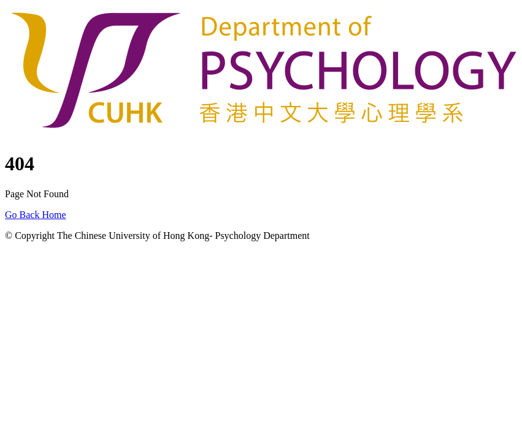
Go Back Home (35, 214)
